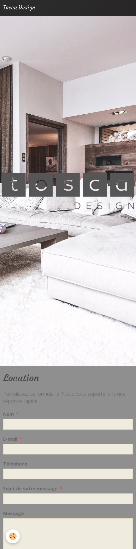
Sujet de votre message (30, 489)
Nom (8, 414)
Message (13, 513)
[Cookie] (13, 536)
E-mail (10, 439)
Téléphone (15, 464)
